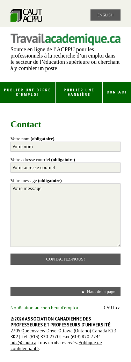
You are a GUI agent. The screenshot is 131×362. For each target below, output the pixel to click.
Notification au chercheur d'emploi (44, 308)
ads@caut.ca (23, 343)
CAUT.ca (112, 308)
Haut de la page (101, 291)
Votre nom (32, 138)
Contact (117, 92)
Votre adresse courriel (42, 159)
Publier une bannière (79, 92)
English (105, 14)
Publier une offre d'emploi (27, 92)
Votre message (36, 180)
